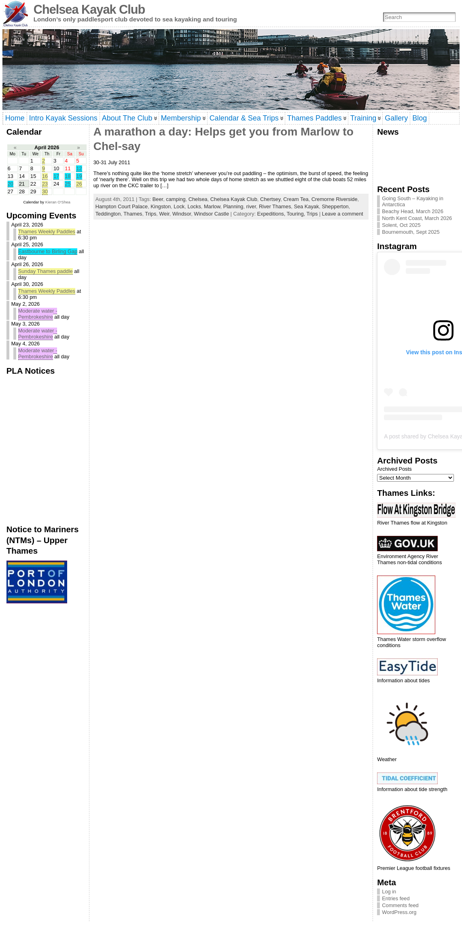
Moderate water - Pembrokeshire (37, 314)
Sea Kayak (306, 206)
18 (67, 176)
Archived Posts (394, 469)
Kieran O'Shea (57, 202)
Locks (194, 206)
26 (79, 184)
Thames (132, 214)
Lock (179, 206)
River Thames (275, 206)
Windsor (181, 214)
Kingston (160, 206)
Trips (150, 214)
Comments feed (400, 905)
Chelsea (198, 199)
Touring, (297, 214)
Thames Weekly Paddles (46, 231)
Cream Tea (295, 199)
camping (175, 199)
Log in (389, 892)
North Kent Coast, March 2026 (417, 218)
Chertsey (270, 199)
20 (10, 184)
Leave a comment (342, 214)
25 (67, 184)
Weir (164, 214)
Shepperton (335, 206)
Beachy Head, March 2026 (412, 211)
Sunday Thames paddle (45, 271)
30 (45, 191)
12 (79, 168)
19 (79, 176)
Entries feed (395, 898)
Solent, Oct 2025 (401, 225)
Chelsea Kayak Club (89, 9)
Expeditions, (272, 214)
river (251, 206)
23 (45, 184)
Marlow (212, 206)
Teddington (108, 214)
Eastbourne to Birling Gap (48, 251)
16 (45, 176)
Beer (158, 199)
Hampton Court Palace (121, 206)
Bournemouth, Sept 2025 (410, 232)
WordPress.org (399, 912)
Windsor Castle (211, 214)
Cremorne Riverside (335, 199)
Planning (233, 206)
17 (56, 176)
